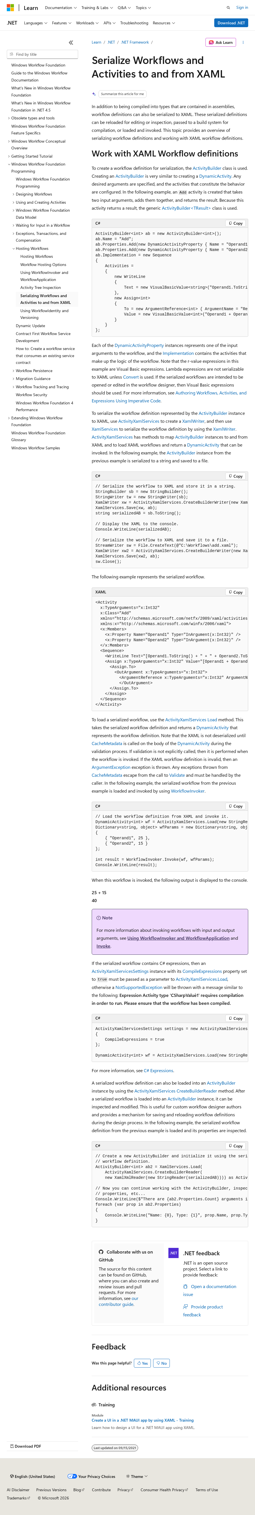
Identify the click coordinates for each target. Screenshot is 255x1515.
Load (212, 719)
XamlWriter (193, 421)
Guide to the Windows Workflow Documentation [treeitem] (39, 76)
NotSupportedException (138, 987)
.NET (111, 42)
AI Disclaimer (18, 1489)
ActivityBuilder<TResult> (186, 208)
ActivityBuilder (207, 168)
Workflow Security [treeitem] (31, 394)
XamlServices (105, 429)
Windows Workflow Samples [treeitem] (35, 447)
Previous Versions (51, 1489)
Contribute (101, 1489)
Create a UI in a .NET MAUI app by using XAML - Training (143, 1420)
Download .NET (231, 22)
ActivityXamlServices (138, 421)
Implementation (178, 353)
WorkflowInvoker (188, 791)
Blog (77, 1489)
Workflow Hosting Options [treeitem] (43, 264)
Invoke (103, 946)
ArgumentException (111, 767)
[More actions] (243, 42)
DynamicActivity (215, 176)
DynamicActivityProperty (139, 345)
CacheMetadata (107, 743)
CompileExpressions (202, 971)
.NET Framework (135, 42)
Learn (96, 42)
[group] (170, 282)
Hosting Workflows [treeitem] (36, 256)
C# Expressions (158, 1070)
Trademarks (17, 1498)
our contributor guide (118, 1301)
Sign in (242, 7)
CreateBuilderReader (197, 1091)
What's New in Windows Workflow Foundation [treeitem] (40, 91)
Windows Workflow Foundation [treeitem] (38, 65)
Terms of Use (207, 1489)
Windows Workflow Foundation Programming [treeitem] (43, 182)
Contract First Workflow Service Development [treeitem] (43, 337)
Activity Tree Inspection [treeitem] (40, 287)
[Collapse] (71, 42)
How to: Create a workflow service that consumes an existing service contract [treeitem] (45, 355)
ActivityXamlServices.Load (201, 979)
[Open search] (228, 8)
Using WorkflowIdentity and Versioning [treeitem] (44, 314)
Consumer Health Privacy (163, 1489)
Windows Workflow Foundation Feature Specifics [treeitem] (38, 129)
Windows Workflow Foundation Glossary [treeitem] (38, 436)
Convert (131, 377)
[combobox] (42, 54)
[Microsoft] (10, 7)
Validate (177, 775)
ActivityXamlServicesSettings (120, 971)
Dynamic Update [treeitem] (30, 325)
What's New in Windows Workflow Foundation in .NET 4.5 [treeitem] (40, 106)
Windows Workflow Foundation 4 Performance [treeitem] (44, 406)
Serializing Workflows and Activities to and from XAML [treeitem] (45, 299)
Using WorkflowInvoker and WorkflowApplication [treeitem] (44, 276)
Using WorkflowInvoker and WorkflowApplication (178, 938)
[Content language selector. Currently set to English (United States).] (33, 1476)
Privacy (123, 1489)
